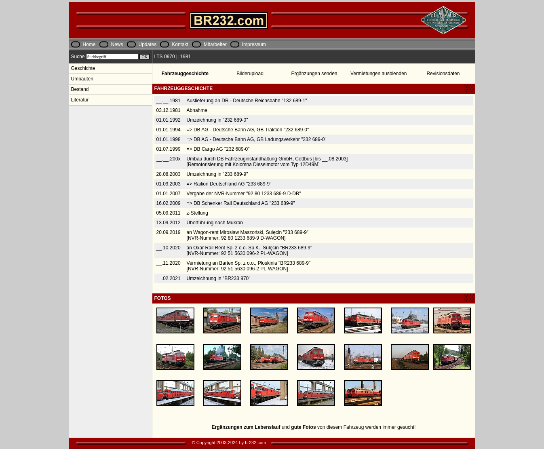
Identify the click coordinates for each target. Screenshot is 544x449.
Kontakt (180, 44)
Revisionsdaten (443, 73)
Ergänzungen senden (314, 73)
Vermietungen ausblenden (378, 73)
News (117, 44)
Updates (148, 44)
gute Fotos (303, 427)
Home (89, 44)
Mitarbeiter (215, 44)
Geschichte (83, 68)
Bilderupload (250, 73)
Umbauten (82, 79)
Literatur (80, 100)
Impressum (254, 44)
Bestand (80, 89)
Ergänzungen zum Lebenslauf (246, 427)
